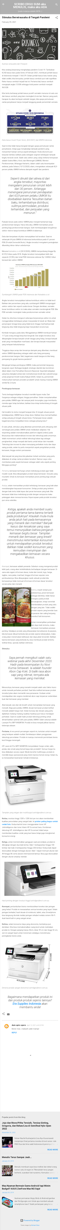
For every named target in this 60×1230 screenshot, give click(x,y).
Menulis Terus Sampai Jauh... (17, 1157)
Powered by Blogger (30, 1220)
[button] (56, 18)
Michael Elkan (35, 1225)
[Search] (56, 5)
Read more (52, 1150)
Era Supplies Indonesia (27, 1003)
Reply (14, 1033)
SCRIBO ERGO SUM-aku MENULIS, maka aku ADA (30, 5)
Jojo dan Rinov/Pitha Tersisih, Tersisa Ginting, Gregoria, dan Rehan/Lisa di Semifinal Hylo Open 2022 (26, 1126)
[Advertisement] (30, 1090)
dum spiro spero (19, 1025)
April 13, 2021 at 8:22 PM (35, 1025)
